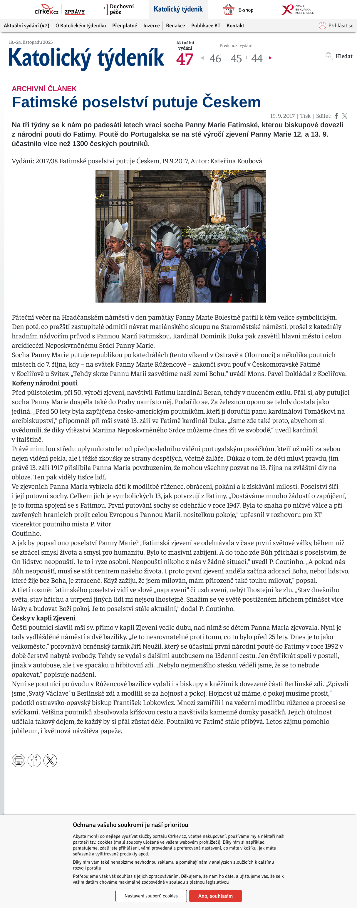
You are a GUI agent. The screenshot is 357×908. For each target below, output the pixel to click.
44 (257, 57)
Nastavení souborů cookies (151, 896)
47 (184, 57)
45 (236, 57)
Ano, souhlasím (215, 896)
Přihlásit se (336, 25)
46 (215, 57)
